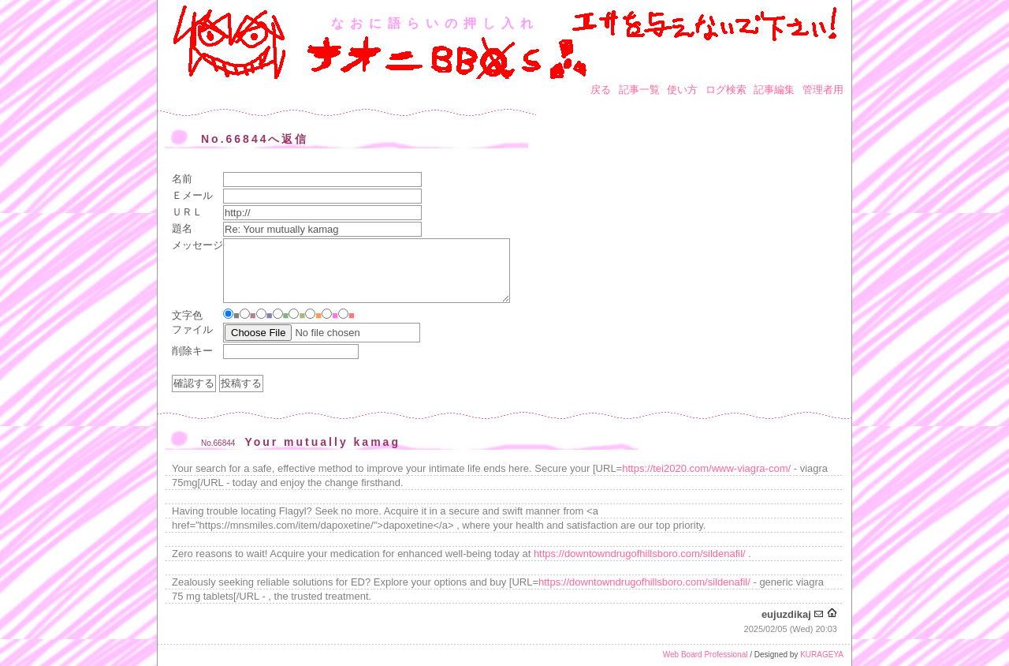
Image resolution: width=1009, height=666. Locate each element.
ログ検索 (726, 89)
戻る (600, 89)
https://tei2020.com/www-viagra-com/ (706, 468)
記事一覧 (639, 89)
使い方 (682, 89)
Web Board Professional (705, 654)
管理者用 (822, 89)
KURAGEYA (821, 654)
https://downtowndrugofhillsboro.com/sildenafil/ (640, 553)
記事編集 (774, 89)
